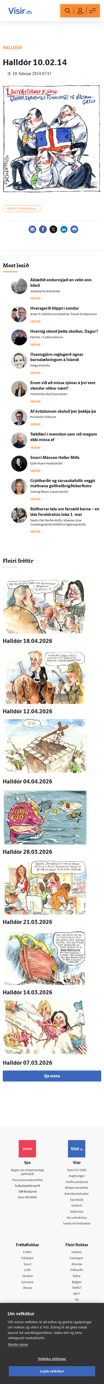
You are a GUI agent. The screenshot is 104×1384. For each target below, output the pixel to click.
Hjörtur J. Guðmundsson (46, 337)
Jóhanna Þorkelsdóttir (45, 291)
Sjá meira (52, 1076)
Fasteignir (76, 1258)
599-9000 (30, 1197)
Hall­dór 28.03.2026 (27, 852)
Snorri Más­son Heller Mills (55, 458)
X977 (76, 1294)
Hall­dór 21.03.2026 (27, 922)
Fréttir (27, 1252)
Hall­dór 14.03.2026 (27, 993)
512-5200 (80, 1170)
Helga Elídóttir (40, 365)
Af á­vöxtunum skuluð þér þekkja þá (63, 412)
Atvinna (77, 1264)
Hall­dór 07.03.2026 (27, 1063)
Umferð (77, 1205)
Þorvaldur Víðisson (43, 417)
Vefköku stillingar (52, 1359)
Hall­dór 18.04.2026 (27, 641)
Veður (77, 1276)
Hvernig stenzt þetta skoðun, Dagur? (64, 332)
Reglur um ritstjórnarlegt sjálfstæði (27, 1172)
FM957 (76, 1288)
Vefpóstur (76, 1212)
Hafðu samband (77, 1182)
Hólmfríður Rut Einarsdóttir (48, 394)
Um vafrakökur (77, 1218)
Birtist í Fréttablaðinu (21, 208)
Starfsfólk (76, 1200)
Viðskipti (27, 1258)
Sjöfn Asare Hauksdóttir (46, 463)
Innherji (77, 1252)
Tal (77, 1300)
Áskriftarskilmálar (76, 1194)
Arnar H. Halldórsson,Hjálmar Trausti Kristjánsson (63, 314)
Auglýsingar (77, 1176)
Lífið (27, 1270)
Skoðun (27, 1276)
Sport (27, 1264)
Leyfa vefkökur (52, 1371)
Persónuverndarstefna (27, 1180)
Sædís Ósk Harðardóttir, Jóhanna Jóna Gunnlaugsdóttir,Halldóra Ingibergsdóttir (58, 522)
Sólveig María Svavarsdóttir (49, 492)
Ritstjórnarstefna (76, 1188)
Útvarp (27, 1288)
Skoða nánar (18, 1344)
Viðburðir (76, 1270)
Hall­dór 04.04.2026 (27, 782)
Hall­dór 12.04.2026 (27, 712)
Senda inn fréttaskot (77, 1223)
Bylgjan (77, 1282)
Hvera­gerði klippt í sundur (54, 309)
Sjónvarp (27, 1282)
